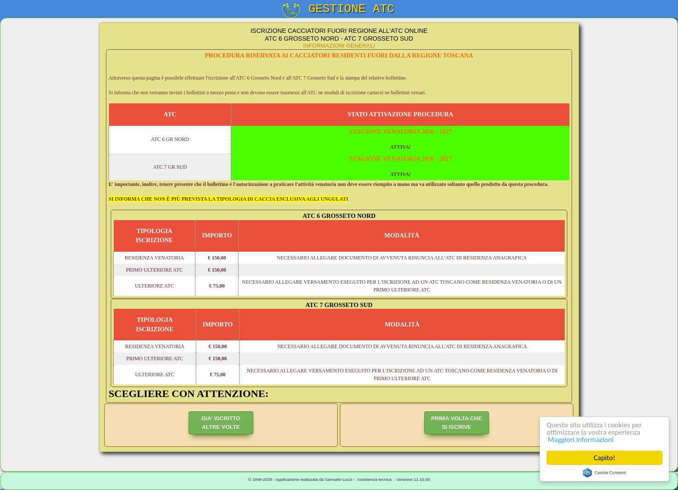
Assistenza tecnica (374, 479)
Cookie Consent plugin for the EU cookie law (604, 472)
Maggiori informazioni (581, 439)
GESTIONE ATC (351, 9)
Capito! (604, 457)
